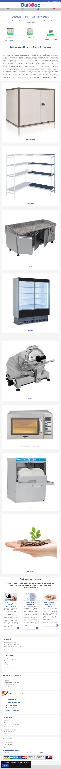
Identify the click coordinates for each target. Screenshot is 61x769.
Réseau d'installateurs (13, 702)
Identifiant (6, 720)
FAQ (5, 747)
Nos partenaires (11, 705)
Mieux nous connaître (9, 726)
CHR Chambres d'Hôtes (9, 668)
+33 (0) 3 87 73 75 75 (16, 693)
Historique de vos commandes (11, 724)
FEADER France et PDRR (9, 648)
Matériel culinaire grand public (11, 659)
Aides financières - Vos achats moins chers (50, 604)
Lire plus (13, 626)
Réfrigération (30, 139)
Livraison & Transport (9, 742)
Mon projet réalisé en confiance (11, 644)
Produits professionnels (9, 684)
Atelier (30, 398)
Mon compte (7, 722)
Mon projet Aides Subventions (11, 649)
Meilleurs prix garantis (9, 686)
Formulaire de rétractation (10, 746)
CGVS (5, 728)
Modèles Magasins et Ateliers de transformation (11, 604)
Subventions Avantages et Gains (11, 682)
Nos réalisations (11, 708)
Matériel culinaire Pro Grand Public (30, 446)
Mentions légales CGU (9, 731)
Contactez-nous (56, 1)
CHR (30, 267)
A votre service (11, 699)
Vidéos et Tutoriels (12, 710)
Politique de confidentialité (10, 729)
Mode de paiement (8, 744)
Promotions (30, 571)
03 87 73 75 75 (47, 1)
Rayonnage (30, 203)
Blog (5, 733)
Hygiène (30, 508)
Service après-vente (9, 687)
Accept (5, 765)
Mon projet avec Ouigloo (10, 642)
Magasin (30, 330)
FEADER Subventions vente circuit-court (13, 646)
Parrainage (6, 680)
